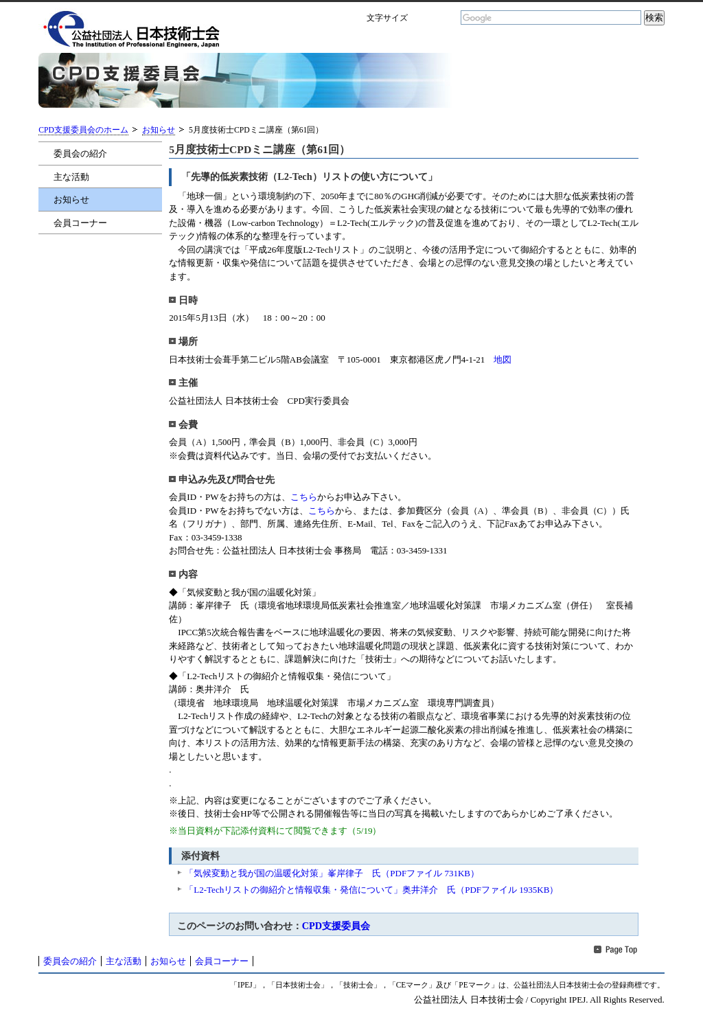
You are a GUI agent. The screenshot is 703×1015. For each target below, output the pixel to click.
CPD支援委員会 (336, 925)
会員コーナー (80, 223)
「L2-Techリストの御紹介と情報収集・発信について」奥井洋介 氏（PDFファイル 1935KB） (371, 890)
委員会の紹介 (80, 153)
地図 (502, 359)
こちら (303, 497)
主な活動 (71, 177)
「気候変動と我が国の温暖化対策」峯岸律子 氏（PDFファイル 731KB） (332, 873)
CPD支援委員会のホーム (83, 130)
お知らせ (158, 130)
